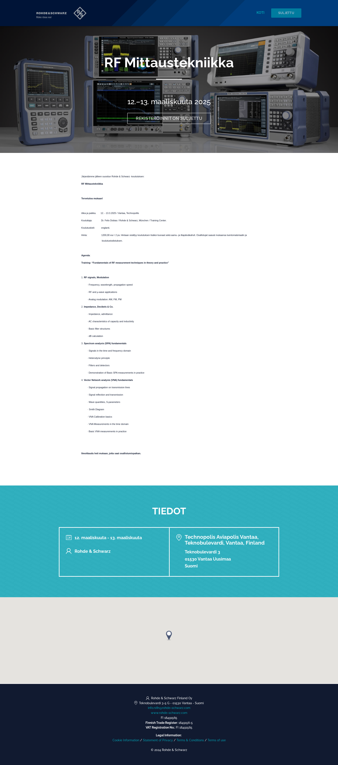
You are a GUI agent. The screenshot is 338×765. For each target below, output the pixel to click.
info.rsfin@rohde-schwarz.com (169, 708)
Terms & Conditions (190, 740)
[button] (169, 636)
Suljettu (286, 13)
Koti (261, 13)
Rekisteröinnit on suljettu (169, 118)
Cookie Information (126, 740)
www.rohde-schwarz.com (169, 713)
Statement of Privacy (158, 740)
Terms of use (217, 740)
